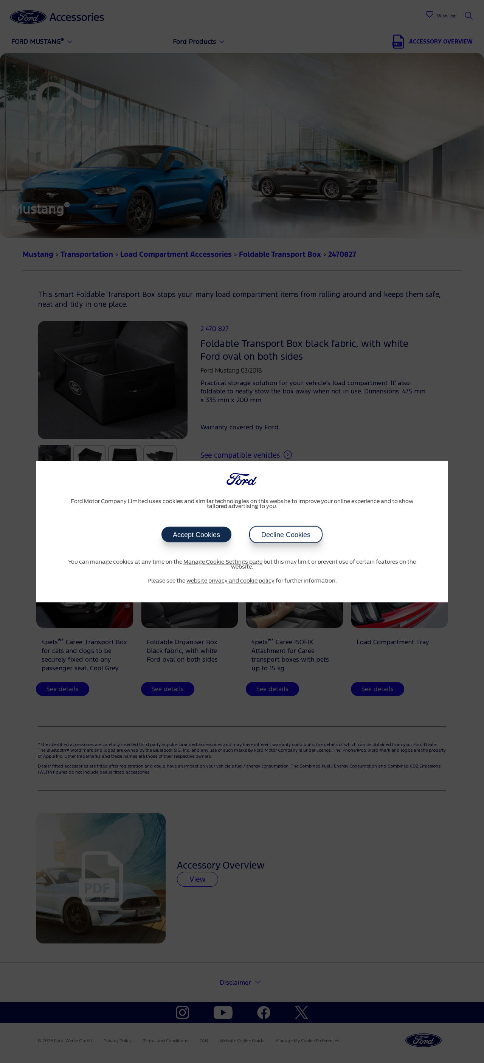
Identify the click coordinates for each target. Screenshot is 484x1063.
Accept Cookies (196, 534)
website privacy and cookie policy (230, 581)
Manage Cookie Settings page (222, 562)
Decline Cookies (285, 534)
